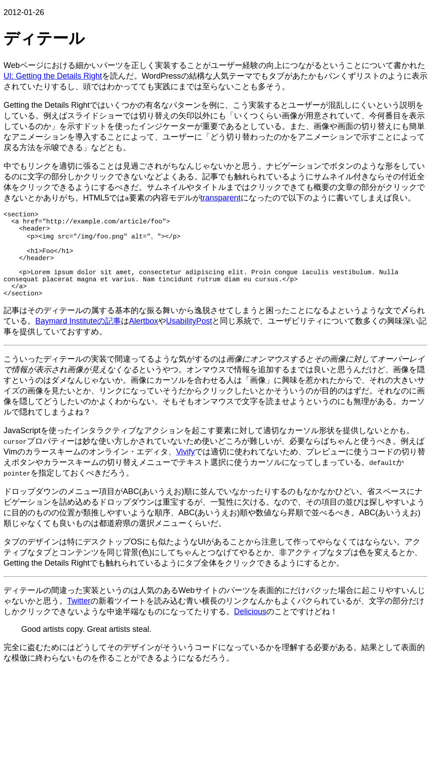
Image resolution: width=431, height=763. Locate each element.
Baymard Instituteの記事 (78, 341)
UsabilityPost (189, 341)
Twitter (79, 621)
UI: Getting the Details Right (53, 76)
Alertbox (143, 341)
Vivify (185, 472)
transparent (220, 197)
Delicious (250, 631)
